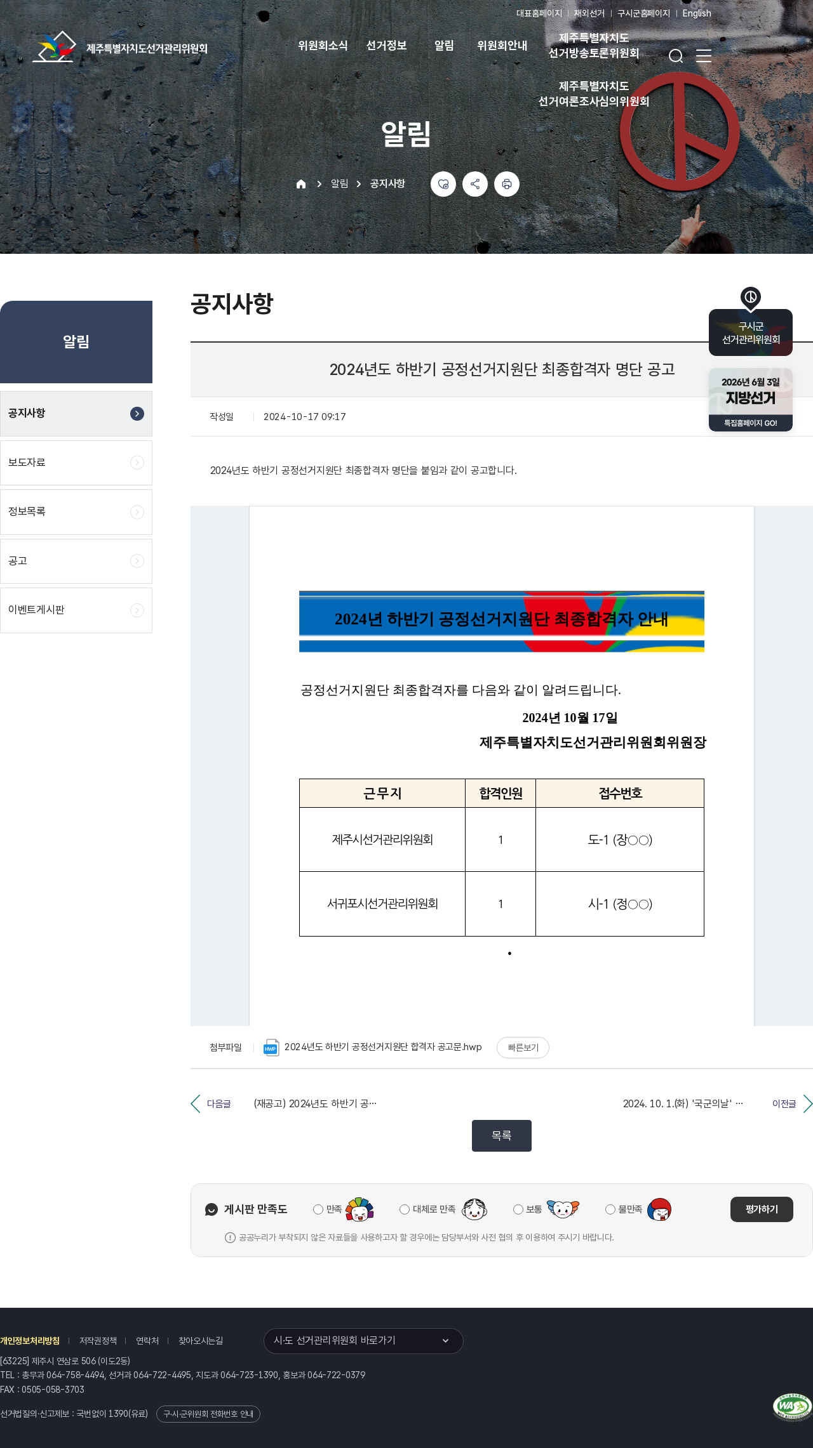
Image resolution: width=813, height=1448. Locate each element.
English (697, 13)
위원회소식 (323, 45)
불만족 (631, 1209)
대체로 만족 (434, 1209)
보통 (534, 1209)
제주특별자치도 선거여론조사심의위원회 (594, 93)
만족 (334, 1209)
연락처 (147, 1341)
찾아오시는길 (200, 1341)
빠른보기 (523, 1048)
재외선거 (589, 13)
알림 (444, 45)
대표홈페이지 (538, 13)
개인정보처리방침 (30, 1341)
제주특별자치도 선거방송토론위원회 (594, 45)
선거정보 (386, 45)
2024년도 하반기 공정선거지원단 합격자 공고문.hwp (373, 1047)
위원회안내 (502, 45)
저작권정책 (98, 1341)
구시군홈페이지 (643, 13)
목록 (501, 1135)
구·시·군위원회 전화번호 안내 (208, 1414)
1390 (118, 1414)
